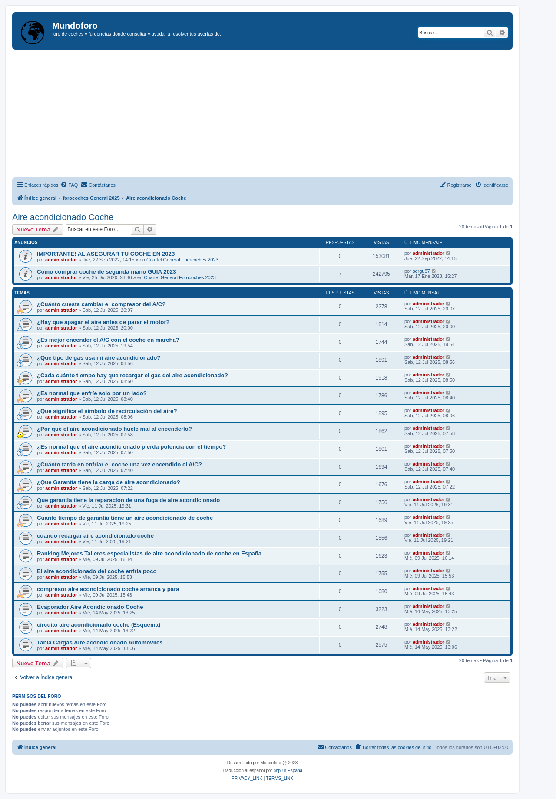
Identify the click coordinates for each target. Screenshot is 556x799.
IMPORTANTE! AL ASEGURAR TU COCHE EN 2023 (106, 254)
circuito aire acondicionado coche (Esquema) (98, 624)
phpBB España (287, 770)
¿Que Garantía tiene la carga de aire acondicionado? (108, 482)
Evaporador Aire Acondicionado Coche (90, 607)
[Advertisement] (272, 114)
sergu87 (421, 271)
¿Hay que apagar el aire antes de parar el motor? (103, 322)
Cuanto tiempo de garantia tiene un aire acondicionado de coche (125, 518)
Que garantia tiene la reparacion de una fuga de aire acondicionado (128, 500)
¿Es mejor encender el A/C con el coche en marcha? (108, 340)
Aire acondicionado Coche (63, 217)
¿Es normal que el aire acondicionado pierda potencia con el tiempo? (131, 446)
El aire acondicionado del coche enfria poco (97, 571)
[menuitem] (69, 185)
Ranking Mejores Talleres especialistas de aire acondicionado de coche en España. (150, 553)
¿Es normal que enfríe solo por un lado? (92, 393)
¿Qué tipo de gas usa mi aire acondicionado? (98, 357)
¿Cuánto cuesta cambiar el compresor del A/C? (101, 304)
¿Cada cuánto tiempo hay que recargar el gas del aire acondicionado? (132, 375)
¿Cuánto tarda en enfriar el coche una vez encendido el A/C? (119, 464)
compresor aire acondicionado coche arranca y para (108, 589)
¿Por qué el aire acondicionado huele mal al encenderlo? (114, 429)
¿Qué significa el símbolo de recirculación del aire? (107, 411)
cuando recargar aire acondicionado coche (95, 535)
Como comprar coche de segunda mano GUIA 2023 (106, 271)
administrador (61, 259)
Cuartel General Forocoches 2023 (182, 259)
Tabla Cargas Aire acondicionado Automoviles (100, 642)
